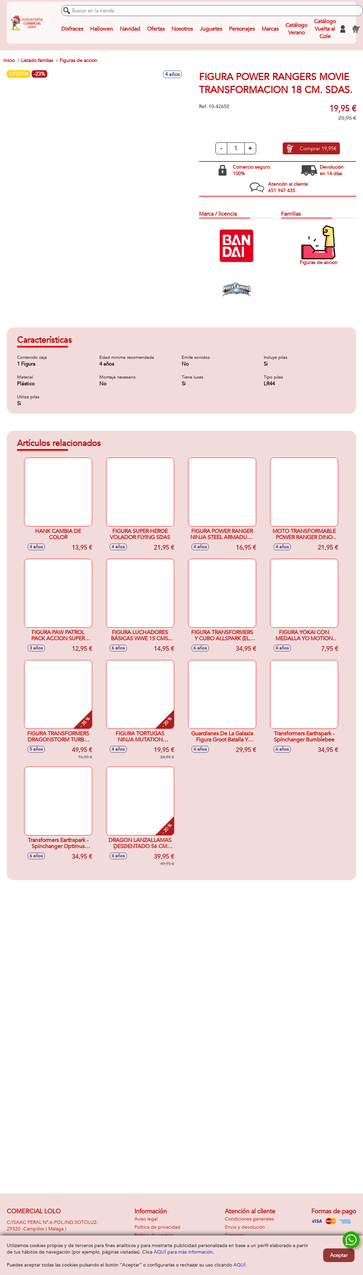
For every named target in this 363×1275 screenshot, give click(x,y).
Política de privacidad (157, 1227)
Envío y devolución (245, 1227)
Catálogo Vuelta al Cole (325, 29)
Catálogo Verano (296, 28)
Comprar (318, 148)
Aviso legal (146, 1219)
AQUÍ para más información (183, 1252)
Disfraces (72, 29)
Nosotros (182, 29)
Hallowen (101, 29)
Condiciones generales (249, 1219)
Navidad (130, 29)
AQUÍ (239, 1265)
